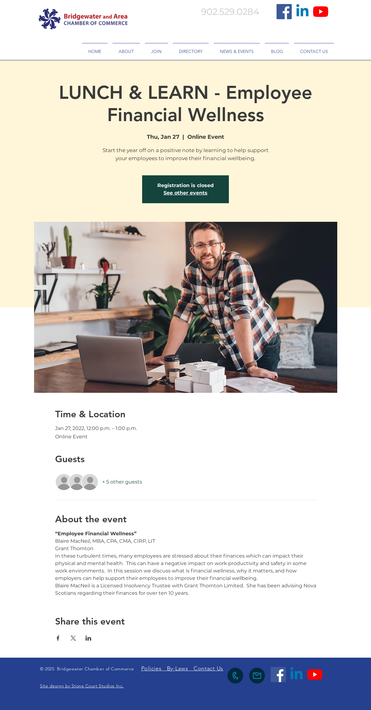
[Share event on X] (73, 638)
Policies (154, 668)
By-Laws (177, 668)
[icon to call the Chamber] (235, 675)
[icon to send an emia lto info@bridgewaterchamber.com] (257, 675)
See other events (185, 193)
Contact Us (208, 668)
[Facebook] (284, 11)
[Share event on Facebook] (58, 638)
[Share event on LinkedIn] (88, 638)
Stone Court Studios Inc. (98, 686)
